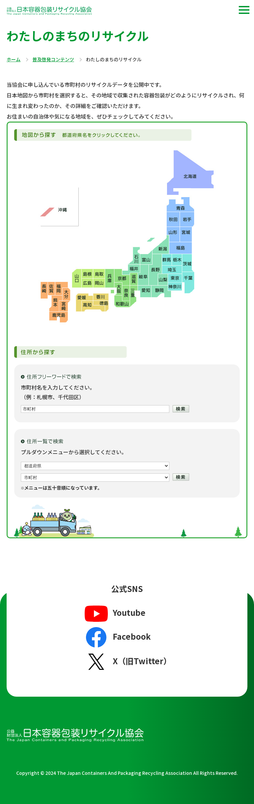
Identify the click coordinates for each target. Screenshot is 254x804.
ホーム (14, 60)
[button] (244, 10)
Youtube (114, 613)
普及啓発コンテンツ (53, 60)
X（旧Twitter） (127, 661)
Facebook (117, 637)
